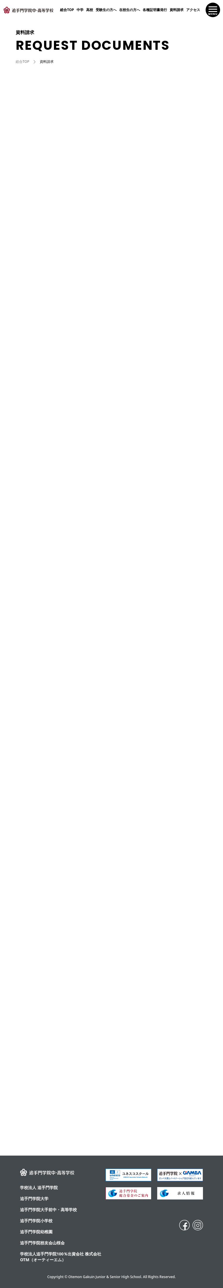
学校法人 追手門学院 (39, 1187)
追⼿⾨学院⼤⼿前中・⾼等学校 (48, 1209)
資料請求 (177, 9)
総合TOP (67, 9)
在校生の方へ (129, 9)
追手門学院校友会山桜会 (42, 1243)
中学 (80, 9)
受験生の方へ (106, 9)
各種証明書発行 (155, 9)
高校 (89, 9)
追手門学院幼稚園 (36, 1231)
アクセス (193, 9)
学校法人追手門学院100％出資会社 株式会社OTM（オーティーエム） (60, 1256)
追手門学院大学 (34, 1198)
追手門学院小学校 (36, 1220)
